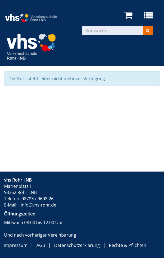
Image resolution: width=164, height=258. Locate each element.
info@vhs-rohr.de (38, 205)
